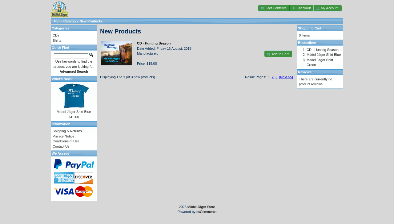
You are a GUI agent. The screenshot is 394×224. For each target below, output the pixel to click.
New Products (90, 21)
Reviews (305, 72)
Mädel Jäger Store (201, 207)
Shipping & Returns (67, 131)
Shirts (57, 40)
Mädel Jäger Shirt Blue (74, 112)
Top (56, 21)
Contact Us (61, 146)
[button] (274, 8)
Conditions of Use (66, 141)
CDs (56, 35)
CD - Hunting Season (323, 50)
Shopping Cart (309, 28)
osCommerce (206, 212)
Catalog (69, 21)
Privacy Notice (63, 136)
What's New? (62, 79)
